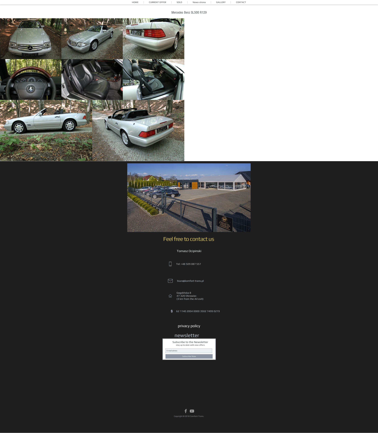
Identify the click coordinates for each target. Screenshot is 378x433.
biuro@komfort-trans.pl (190, 280)
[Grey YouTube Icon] (192, 411)
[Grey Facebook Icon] (185, 411)
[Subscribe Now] (189, 356)
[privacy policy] (189, 325)
